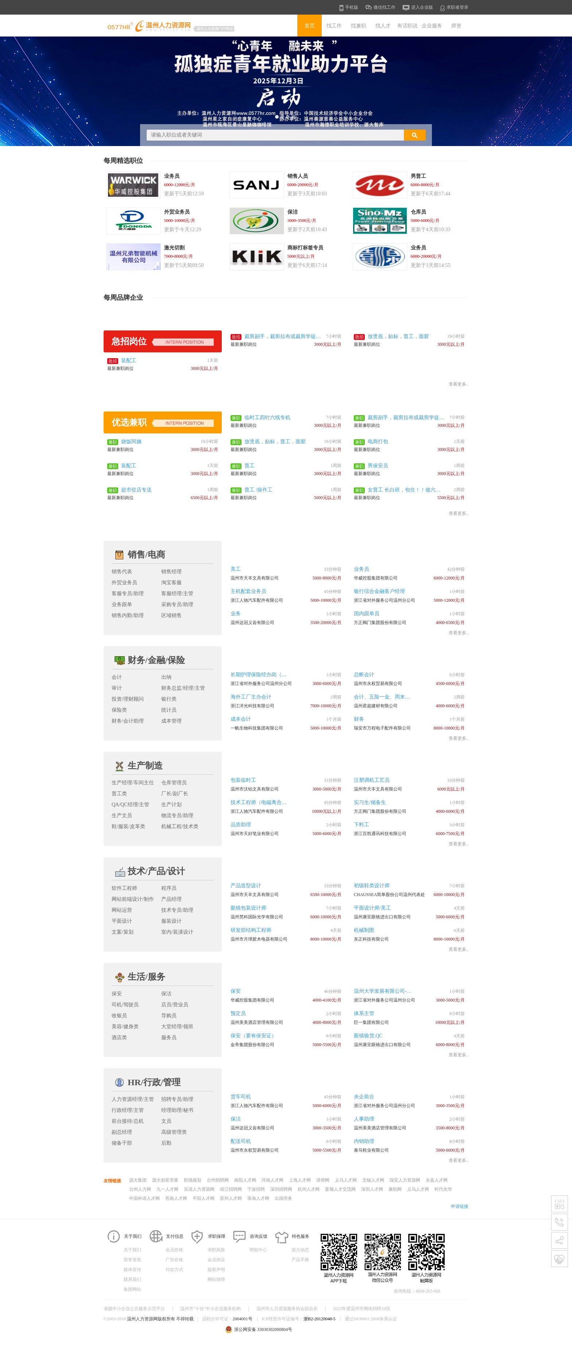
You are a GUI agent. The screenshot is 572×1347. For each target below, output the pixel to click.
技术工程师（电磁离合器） (261, 802)
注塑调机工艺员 (372, 780)
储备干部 (122, 1143)
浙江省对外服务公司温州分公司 (384, 600)
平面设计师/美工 (372, 908)
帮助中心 (258, 1249)
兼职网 (395, 1189)
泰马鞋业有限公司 (371, 1150)
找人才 (383, 25)
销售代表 (122, 571)
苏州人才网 (231, 1198)
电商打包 (378, 441)
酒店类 (119, 1037)
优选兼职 (163, 422)
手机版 (349, 8)
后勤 (166, 1143)
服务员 (169, 1037)
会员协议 (216, 1259)
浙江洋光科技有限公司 (252, 705)
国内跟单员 (366, 613)
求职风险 (216, 1249)
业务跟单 (122, 604)
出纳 (166, 677)
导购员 (169, 1015)
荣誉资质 (132, 1259)
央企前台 (364, 1096)
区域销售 (171, 615)
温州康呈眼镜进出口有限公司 (382, 916)
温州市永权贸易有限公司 (378, 683)
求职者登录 (454, 8)
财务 (359, 719)
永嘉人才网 (437, 1180)
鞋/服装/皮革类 (128, 826)
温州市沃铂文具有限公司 (255, 789)
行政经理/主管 (128, 1110)
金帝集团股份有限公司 (252, 1044)
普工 (249, 465)
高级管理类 (174, 1132)
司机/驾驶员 (125, 1004)
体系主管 (364, 1013)
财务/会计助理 (128, 721)
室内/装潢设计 (177, 932)
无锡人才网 (373, 1180)
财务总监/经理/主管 (183, 688)
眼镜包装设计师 (248, 908)
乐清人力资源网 (199, 1189)
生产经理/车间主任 (133, 782)
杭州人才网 (309, 1189)
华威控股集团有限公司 (376, 578)
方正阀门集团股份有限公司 (380, 622)
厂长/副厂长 (174, 793)
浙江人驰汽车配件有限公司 (257, 600)
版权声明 (216, 1269)
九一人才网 (167, 1189)
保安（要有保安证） (254, 1035)
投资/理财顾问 (128, 699)
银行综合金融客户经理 (379, 591)
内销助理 (364, 1141)
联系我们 (132, 1279)
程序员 (169, 888)
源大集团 (138, 1180)
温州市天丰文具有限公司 (255, 578)
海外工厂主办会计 (251, 697)
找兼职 (358, 25)
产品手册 (300, 1259)
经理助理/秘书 (177, 1110)
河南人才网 (272, 1180)
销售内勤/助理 (128, 615)
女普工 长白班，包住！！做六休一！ (404, 490)
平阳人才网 (203, 1198)
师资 (456, 25)
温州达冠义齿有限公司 (252, 622)
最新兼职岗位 (244, 344)
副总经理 (122, 1132)
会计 (117, 677)
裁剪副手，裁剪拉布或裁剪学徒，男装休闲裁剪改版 (282, 337)
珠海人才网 (258, 1198)
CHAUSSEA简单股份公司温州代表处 (389, 894)
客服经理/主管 (177, 593)
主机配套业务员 (248, 591)
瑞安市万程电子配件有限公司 (382, 728)
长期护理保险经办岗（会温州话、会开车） (279, 674)
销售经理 (171, 571)
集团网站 (132, 1289)
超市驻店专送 (136, 490)
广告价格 (174, 1259)
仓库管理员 (174, 782)
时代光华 (443, 1189)
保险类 (119, 710)
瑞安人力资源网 (405, 1180)
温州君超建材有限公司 (376, 705)
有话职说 (407, 25)
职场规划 (192, 1180)
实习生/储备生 (370, 802)
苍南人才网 (176, 1198)
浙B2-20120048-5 (320, 1318)
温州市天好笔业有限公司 (255, 833)
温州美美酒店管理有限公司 (257, 1022)
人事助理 (364, 1119)
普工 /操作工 (258, 490)
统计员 (169, 710)
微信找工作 (380, 7)
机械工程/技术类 (179, 826)
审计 (117, 688)
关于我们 (132, 1249)
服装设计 (171, 921)
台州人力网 (140, 1189)
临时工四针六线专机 (267, 417)
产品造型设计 (246, 885)
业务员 (361, 569)
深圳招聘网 (281, 1189)
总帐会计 (364, 674)
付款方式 (174, 1269)
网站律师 (216, 1279)
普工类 (119, 793)
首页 (310, 25)
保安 (117, 993)
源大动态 (300, 1249)
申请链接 (459, 1206)
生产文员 (122, 815)
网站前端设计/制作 (133, 899)
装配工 (128, 360)
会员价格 (174, 1249)
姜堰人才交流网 (340, 1189)
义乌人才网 (346, 1180)
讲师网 (322, 1180)
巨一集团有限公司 (371, 1022)
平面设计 (122, 921)
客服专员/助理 (128, 593)
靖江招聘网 (231, 1189)
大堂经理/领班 (177, 1026)
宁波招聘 (256, 1189)
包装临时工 (243, 780)
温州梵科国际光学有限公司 (257, 916)
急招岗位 (163, 341)
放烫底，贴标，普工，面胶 (398, 336)
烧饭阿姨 (131, 441)
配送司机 (241, 1141)
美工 (236, 569)
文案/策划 (123, 932)
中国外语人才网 (144, 1198)
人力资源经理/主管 (133, 1099)
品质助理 (241, 824)
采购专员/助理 (177, 604)
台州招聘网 (218, 1180)
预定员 (238, 1013)
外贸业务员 (124, 582)
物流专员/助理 (177, 815)
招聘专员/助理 (177, 1099)
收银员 (119, 1015)
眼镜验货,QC (368, 1035)
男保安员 (378, 465)
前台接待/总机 (128, 1121)
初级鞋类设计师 (372, 885)
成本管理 (171, 721)
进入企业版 (418, 8)
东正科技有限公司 (371, 939)
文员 (166, 1121)
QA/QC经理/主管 (130, 804)
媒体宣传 (132, 1269)
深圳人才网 (372, 1189)
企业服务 (432, 25)
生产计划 (171, 804)
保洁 (166, 993)
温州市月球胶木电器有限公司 (259, 939)
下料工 (361, 824)
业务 (236, 613)
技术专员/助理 (177, 910)
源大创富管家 (165, 1180)
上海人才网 (300, 1180)
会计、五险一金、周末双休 (384, 697)
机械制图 (364, 930)
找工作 (334, 25)
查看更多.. (458, 384)
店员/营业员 (174, 1004)
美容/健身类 (125, 1026)
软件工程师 (124, 888)
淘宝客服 (171, 582)
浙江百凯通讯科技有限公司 (380, 833)
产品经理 (171, 899)
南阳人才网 (245, 1180)
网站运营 (122, 910)
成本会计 (241, 719)
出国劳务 (283, 1198)
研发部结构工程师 (251, 930)
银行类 (169, 699)
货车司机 (241, 1096)
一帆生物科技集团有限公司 (257, 728)
